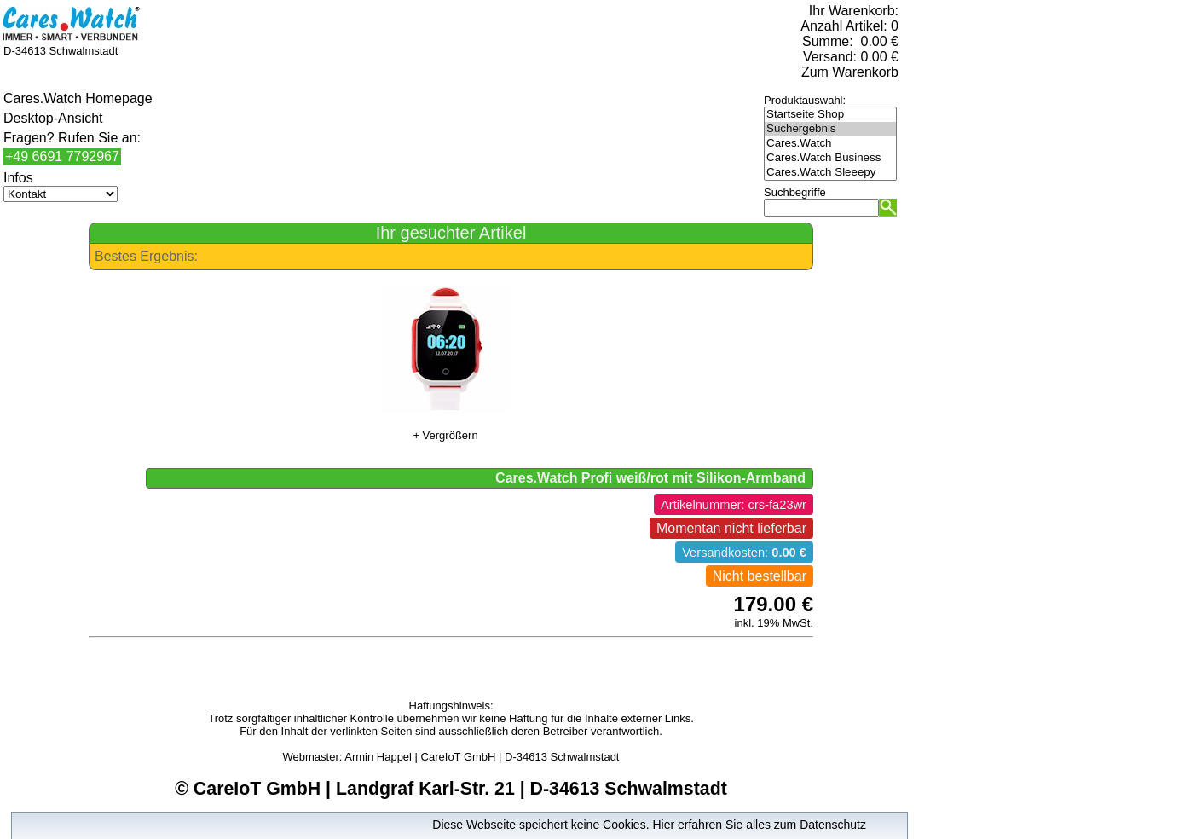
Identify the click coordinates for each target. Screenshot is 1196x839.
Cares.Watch (830, 143)
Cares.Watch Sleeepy (830, 172)
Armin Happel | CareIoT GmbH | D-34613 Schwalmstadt (481, 756)
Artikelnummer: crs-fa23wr (733, 505)
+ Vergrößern (445, 435)
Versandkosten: (744, 552)
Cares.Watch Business (830, 158)
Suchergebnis (830, 129)
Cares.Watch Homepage (78, 98)
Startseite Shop (830, 114)
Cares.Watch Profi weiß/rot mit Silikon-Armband (650, 478)
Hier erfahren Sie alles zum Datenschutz (759, 824)
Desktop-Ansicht (53, 118)
